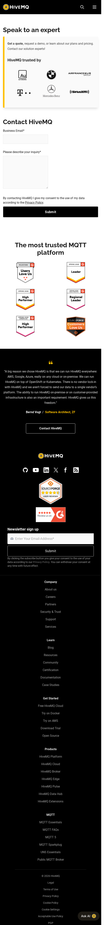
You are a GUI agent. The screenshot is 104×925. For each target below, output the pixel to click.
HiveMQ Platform (50, 756)
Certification (51, 670)
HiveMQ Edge (50, 779)
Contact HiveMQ (50, 428)
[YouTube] (36, 470)
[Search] (82, 7)
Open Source (50, 735)
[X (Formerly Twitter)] (56, 470)
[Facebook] (66, 470)
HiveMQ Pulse (50, 786)
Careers (51, 597)
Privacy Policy (34, 202)
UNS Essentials (51, 852)
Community (50, 662)
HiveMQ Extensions (50, 801)
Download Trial (51, 728)
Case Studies (50, 685)
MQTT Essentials (50, 822)
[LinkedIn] (46, 470)
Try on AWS (50, 721)
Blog (51, 647)
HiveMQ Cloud (50, 764)
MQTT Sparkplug (50, 844)
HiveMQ (55, 875)
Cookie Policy (50, 902)
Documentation (50, 677)
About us (50, 589)
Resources (50, 655)
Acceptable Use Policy (50, 916)
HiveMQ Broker (50, 771)
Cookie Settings (51, 909)
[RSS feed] (76, 470)
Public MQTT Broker (50, 859)
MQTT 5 (50, 837)
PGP (50, 922)
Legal (51, 882)
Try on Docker (51, 713)
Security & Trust (50, 612)
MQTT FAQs (51, 830)
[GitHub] (25, 470)
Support (50, 619)
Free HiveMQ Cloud (50, 706)
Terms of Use (50, 889)
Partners (50, 604)
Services (50, 626)
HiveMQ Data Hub (50, 794)
